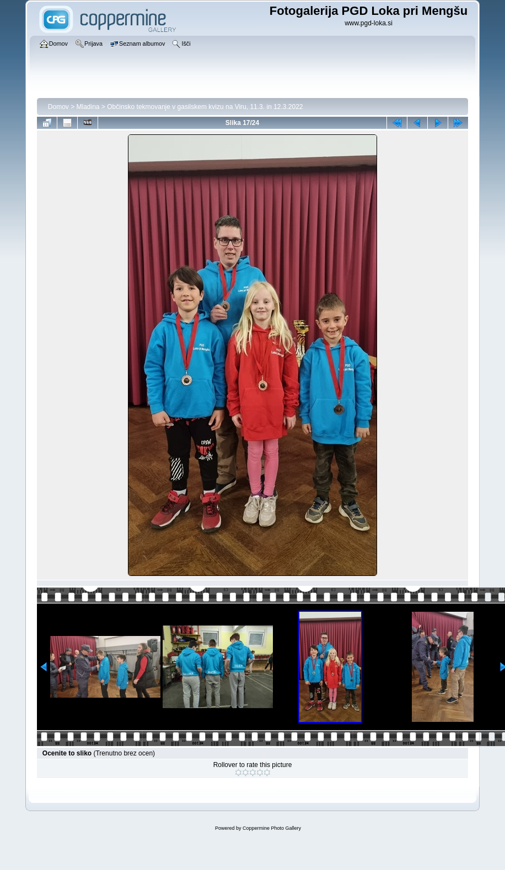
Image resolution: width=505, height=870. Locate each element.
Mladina (88, 107)
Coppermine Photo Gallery (272, 828)
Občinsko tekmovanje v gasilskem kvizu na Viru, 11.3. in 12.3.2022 (205, 107)
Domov (58, 107)
